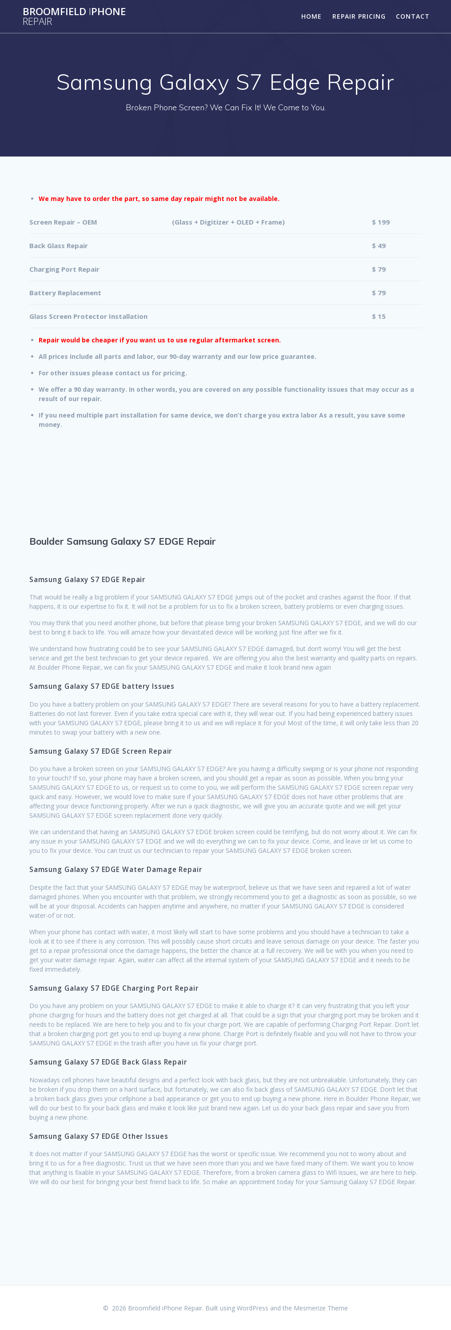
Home (311, 16)
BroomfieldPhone (74, 17)
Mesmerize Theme (321, 1308)
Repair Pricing (359, 16)
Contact (413, 16)
